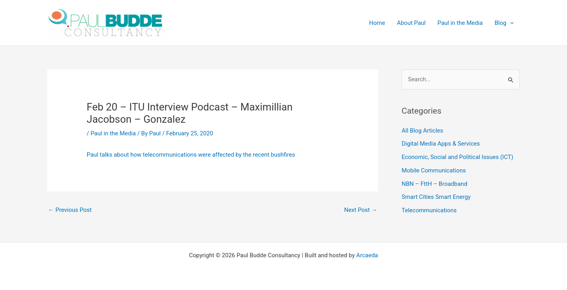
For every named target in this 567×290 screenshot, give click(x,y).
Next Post (360, 209)
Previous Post (70, 209)
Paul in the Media (113, 133)
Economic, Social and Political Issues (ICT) (457, 157)
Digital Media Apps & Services (441, 143)
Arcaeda (367, 255)
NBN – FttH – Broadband (434, 183)
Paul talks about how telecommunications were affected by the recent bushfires (191, 154)
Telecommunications (429, 210)
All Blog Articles (422, 130)
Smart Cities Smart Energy (436, 196)
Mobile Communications (434, 170)
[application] (510, 23)
